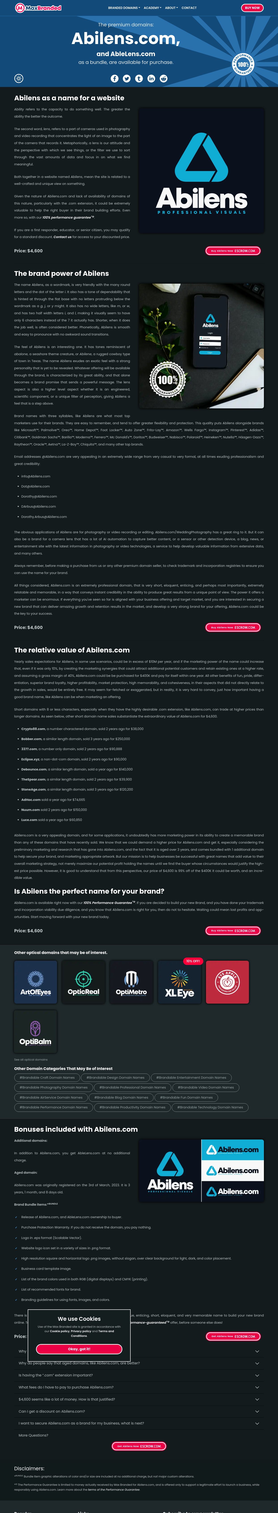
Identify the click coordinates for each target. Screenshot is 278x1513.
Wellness (22, 1483)
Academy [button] (151, 8)
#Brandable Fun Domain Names (191, 1042)
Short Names (25, 1467)
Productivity (24, 1499)
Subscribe (251, 1485)
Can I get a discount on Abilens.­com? (52, 1356)
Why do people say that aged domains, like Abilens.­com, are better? (79, 1308)
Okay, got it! (79, 1349)
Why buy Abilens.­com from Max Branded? (56, 1296)
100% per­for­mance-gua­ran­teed (142, 1268)
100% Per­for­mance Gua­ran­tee (109, 903)
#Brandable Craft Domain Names (48, 1022)
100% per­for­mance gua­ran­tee (68, 217)
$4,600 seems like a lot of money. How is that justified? (67, 1344)
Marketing (23, 1507)
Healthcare (24, 1475)
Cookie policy (60, 1331)
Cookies (85, 1507)
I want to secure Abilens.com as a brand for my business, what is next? (81, 1368)
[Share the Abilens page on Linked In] (151, 78)
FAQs (82, 1483)
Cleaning (22, 1491)
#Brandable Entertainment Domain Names (195, 1022)
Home (83, 1467)
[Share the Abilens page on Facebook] (114, 78)
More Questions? (33, 1380)
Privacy (84, 1499)
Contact (189, 8)
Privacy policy (81, 1331)
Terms (83, 1491)
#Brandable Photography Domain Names (54, 1032)
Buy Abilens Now (222, 251)
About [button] (170, 8)
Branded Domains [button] (123, 8)
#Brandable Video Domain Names (210, 1032)
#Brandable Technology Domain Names (215, 1052)
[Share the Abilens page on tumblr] (139, 78)
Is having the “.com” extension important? (56, 1320)
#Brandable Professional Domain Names (136, 1032)
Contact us (63, 237)
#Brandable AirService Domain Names (52, 1042)
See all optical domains (31, 1004)
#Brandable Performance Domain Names (54, 1052)
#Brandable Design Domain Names (118, 1022)
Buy (252, 8)
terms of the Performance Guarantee (114, 1435)
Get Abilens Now (222, 1281)
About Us (86, 1475)
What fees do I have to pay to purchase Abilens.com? (66, 1332)
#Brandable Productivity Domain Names (135, 1052)
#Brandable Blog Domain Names (124, 1042)
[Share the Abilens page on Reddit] (164, 78)
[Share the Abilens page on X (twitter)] (127, 78)
